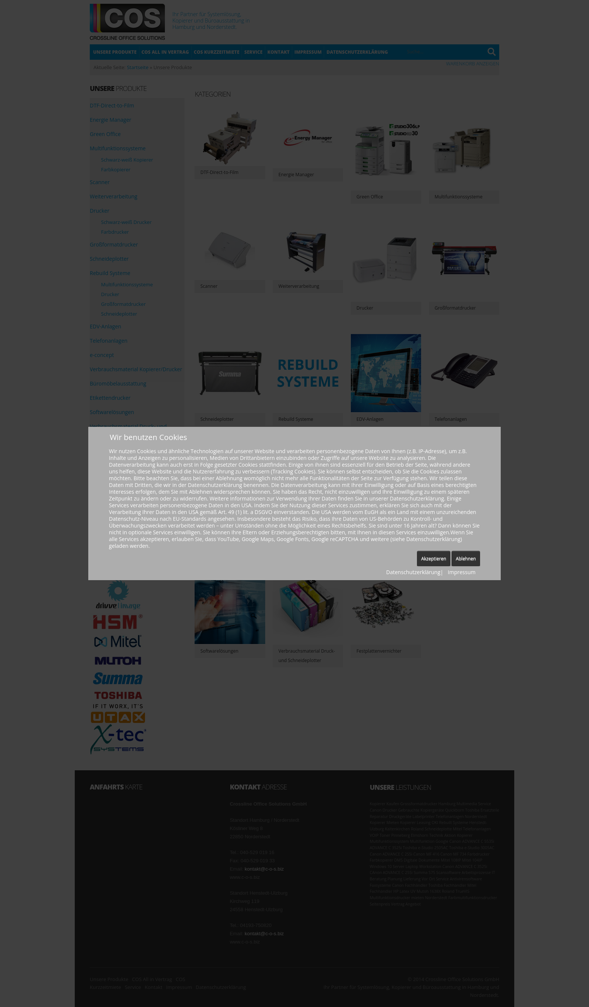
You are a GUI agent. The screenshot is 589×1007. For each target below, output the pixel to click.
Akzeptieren (433, 558)
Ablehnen (466, 558)
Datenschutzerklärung (413, 572)
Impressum (462, 572)
